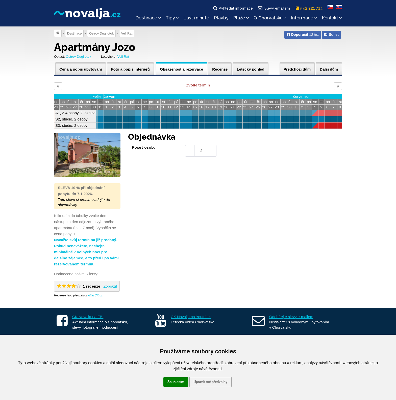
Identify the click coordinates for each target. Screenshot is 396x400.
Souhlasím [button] (175, 382)
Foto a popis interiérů (130, 69)
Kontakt (332, 17)
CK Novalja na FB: (87, 317)
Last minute (196, 17)
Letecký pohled (250, 69)
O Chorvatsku (270, 17)
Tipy (172, 17)
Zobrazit (110, 286)
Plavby (221, 17)
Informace (304, 17)
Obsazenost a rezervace (181, 69)
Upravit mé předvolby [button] (210, 382)
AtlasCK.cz (95, 295)
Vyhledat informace (232, 8)
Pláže (241, 17)
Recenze (220, 69)
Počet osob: (143, 147)
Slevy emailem (273, 8)
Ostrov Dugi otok (101, 33)
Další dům (329, 69)
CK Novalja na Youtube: (191, 317)
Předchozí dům (297, 69)
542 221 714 (310, 8)
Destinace (148, 17)
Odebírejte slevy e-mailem (291, 317)
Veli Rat (127, 33)
